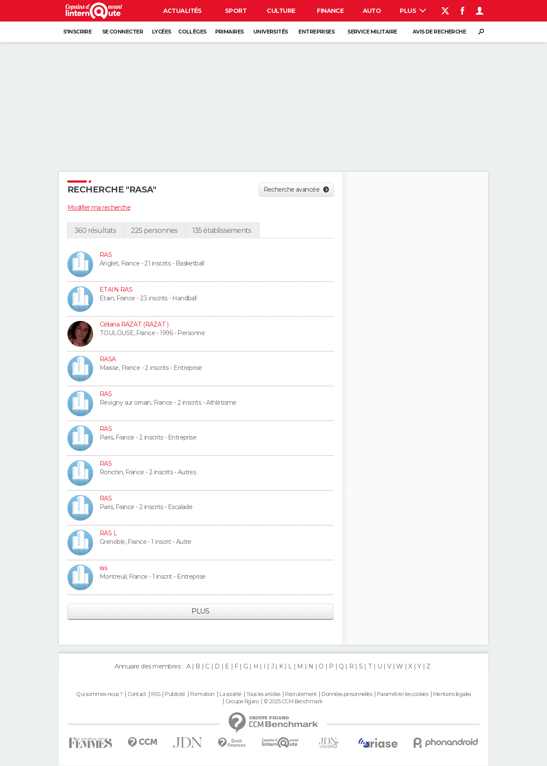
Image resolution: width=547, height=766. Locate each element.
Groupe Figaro (242, 702)
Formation (202, 694)
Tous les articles (263, 694)
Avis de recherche (439, 31)
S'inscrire (77, 31)
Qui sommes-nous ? (99, 694)
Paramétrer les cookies (402, 694)
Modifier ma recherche (99, 207)
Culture (281, 11)
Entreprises (316, 31)
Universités (270, 31)
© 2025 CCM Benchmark (293, 702)
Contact (137, 694)
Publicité (175, 694)
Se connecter (122, 31)
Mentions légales (452, 694)
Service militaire (372, 31)
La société (230, 694)
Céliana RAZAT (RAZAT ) (134, 324)
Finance (330, 11)
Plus (413, 11)
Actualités (182, 11)
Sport (235, 11)
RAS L (108, 533)
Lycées (161, 31)
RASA (108, 359)
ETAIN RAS (116, 289)
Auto (372, 11)
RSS (155, 694)
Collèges (192, 31)
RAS (106, 255)
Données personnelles (347, 694)
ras (103, 568)
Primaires (229, 31)
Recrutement (301, 694)
